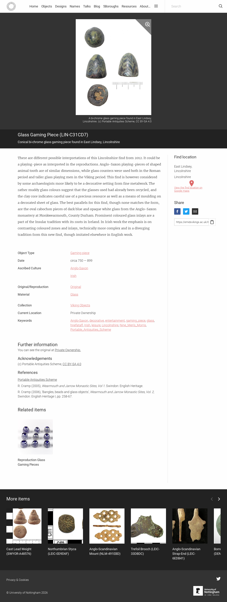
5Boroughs (110, 6)
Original (75, 287)
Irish (73, 276)
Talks (87, 6)
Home (33, 6)
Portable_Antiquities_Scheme (90, 329)
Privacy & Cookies (17, 580)
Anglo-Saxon (79, 268)
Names (75, 6)
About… (145, 6)
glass (150, 320)
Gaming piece (79, 253)
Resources (129, 6)
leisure (96, 325)
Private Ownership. (68, 350)
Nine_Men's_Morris (133, 325)
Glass (74, 294)
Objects (46, 6)
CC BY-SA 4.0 (72, 364)
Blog (97, 6)
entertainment (115, 320)
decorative (96, 320)
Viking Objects (80, 305)
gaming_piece (135, 320)
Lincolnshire (110, 325)
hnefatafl (76, 325)
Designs (61, 6)
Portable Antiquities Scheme (37, 380)
